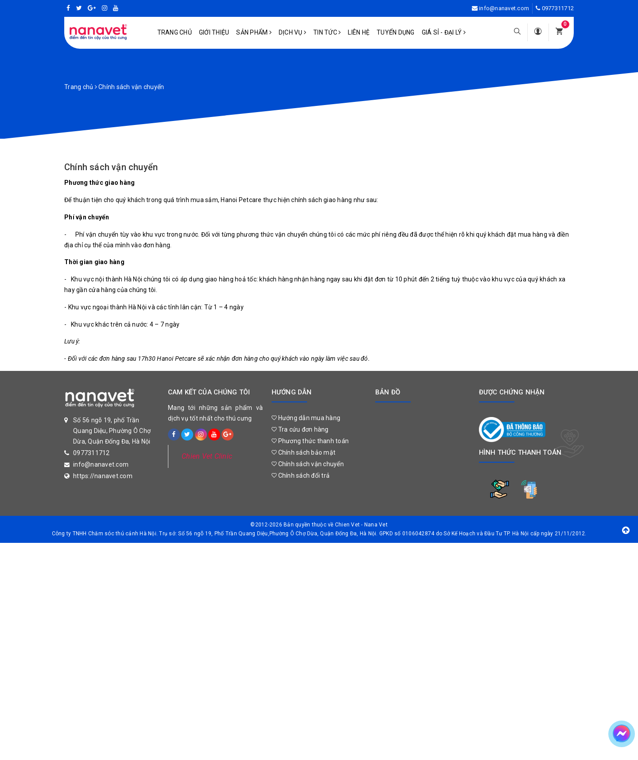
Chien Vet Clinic (207, 456)
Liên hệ (359, 32)
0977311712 (558, 8)
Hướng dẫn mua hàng (306, 417)
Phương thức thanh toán (310, 440)
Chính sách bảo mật (303, 452)
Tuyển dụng (396, 32)
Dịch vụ (292, 32)
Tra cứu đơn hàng (300, 429)
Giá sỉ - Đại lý (444, 32)
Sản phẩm (254, 32)
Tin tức (327, 32)
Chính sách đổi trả (301, 475)
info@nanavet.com (504, 8)
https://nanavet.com (102, 475)
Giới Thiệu (214, 32)
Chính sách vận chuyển (111, 167)
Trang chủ (174, 32)
